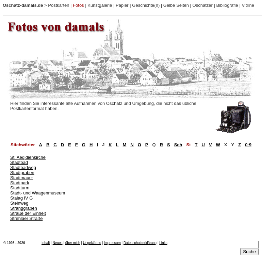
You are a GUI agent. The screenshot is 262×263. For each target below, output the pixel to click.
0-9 (248, 144)
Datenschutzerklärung (140, 243)
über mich (72, 243)
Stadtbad (19, 162)
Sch (178, 144)
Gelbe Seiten (176, 5)
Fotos (78, 5)
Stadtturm (19, 187)
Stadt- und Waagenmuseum (37, 192)
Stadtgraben (22, 172)
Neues (58, 243)
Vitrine (248, 5)
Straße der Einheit (28, 213)
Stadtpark (19, 182)
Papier (122, 5)
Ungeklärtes (92, 243)
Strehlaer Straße (26, 218)
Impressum (112, 243)
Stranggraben (23, 208)
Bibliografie (227, 5)
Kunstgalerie (99, 5)
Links (163, 243)
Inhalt (46, 243)
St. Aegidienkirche (28, 157)
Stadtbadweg (23, 167)
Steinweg (19, 203)
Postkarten (58, 5)
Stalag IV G (21, 198)
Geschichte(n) (146, 5)
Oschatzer (203, 5)
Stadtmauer (21, 177)
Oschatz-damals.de (23, 5)
